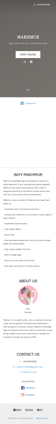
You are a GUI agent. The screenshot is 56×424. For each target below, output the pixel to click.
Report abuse (42, 418)
